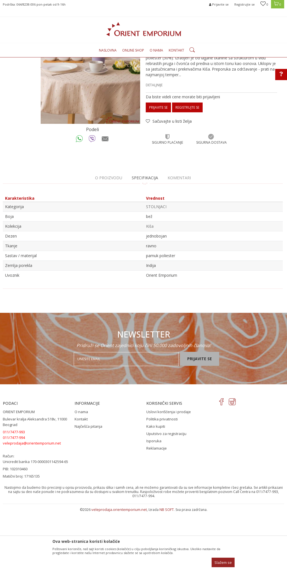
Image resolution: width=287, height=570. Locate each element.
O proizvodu (108, 235)
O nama (81, 469)
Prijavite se (158, 164)
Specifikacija (145, 235)
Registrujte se (244, 4)
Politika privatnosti (162, 476)
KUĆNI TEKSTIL (85, 60)
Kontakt (81, 476)
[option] (90, 131)
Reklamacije (156, 505)
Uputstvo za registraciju (166, 491)
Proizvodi (62, 60)
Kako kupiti (155, 483)
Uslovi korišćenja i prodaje (168, 469)
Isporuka (153, 498)
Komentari (179, 235)
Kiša (150, 283)
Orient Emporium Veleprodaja (27, 60)
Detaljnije (154, 142)
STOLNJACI (108, 60)
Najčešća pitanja (88, 483)
